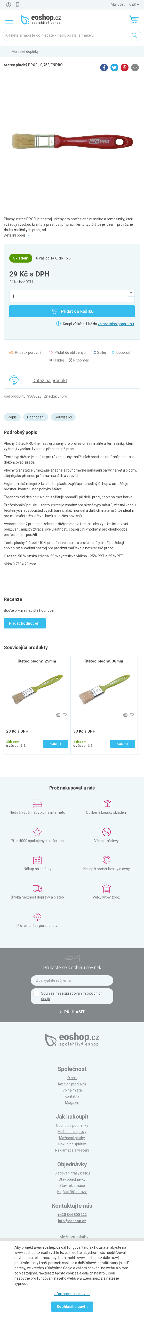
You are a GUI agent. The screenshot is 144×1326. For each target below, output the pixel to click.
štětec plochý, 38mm (104, 661)
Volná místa (72, 1090)
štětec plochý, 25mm (37, 661)
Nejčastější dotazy (72, 1192)
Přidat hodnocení (25, 623)
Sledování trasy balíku (72, 1173)
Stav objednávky (72, 1179)
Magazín (72, 1103)
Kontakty (72, 1096)
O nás (72, 1078)
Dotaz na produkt (50, 380)
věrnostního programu (116, 324)
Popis (12, 417)
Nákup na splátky (72, 1144)
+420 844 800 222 (72, 1215)
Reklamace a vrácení (72, 1150)
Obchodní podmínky (72, 1125)
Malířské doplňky (25, 51)
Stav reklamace (72, 1186)
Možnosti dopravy (72, 1132)
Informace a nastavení (72, 1294)
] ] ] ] (134, 4)
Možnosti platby (72, 1138)
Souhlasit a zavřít (72, 1306)
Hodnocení (35, 417)
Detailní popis (16, 235)
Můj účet (118, 4)
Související (63, 417)
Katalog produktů (72, 1084)
